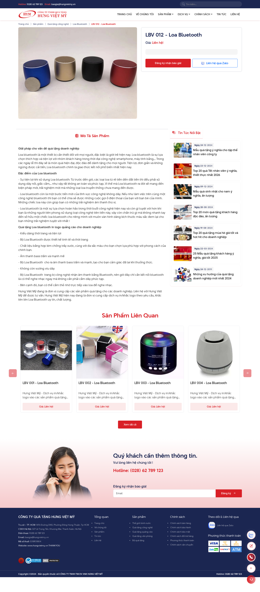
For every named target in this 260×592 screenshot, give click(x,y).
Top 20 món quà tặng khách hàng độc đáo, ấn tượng (215, 214)
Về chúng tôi (145, 14)
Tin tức (221, 14)
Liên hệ (235, 14)
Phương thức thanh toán (182, 540)
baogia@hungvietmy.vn (63, 4)
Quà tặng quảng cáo (142, 531)
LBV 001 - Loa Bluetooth (40, 383)
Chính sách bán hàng (180, 523)
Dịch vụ (183, 14)
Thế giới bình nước (141, 523)
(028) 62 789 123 (35, 4)
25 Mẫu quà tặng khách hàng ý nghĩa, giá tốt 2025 (213, 255)
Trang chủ (124, 14)
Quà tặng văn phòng (142, 536)
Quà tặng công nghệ (142, 527)
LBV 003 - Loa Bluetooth (152, 383)
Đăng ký (228, 493)
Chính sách (202, 14)
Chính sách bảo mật (180, 531)
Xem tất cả (130, 424)
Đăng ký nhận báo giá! (168, 63)
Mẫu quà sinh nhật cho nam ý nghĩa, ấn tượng (212, 193)
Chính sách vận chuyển (181, 544)
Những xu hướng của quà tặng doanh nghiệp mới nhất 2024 (213, 276)
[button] (173, 14)
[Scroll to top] (251, 568)
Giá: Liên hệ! (46, 406)
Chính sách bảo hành (180, 527)
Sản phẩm (164, 14)
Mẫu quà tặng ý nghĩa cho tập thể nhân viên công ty (215, 152)
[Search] (183, 4)
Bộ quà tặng (138, 540)
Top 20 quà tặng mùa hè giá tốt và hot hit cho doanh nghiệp (215, 235)
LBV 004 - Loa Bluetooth (208, 383)
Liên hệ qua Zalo (220, 525)
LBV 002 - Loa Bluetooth (97, 383)
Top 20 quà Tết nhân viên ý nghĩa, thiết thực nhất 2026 (215, 173)
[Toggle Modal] (251, 546)
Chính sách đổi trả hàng (181, 536)
